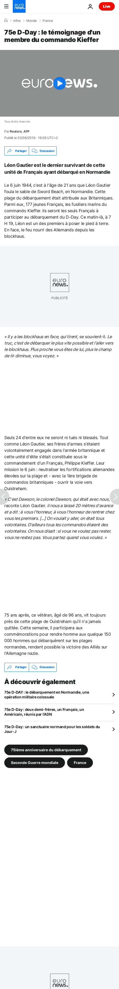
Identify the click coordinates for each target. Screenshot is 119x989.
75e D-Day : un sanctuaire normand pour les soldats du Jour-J (52, 729)
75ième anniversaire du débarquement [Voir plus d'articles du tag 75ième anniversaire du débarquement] (46, 749)
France (48, 20)
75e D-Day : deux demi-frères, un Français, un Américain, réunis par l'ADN (44, 711)
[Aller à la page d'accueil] (19, 6)
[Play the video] (59, 83)
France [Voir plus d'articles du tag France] (80, 762)
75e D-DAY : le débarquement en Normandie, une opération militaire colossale (46, 694)
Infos (16, 20)
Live (106, 6)
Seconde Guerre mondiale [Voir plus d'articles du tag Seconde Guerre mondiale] (34, 762)
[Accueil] (5, 20)
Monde (31, 20)
